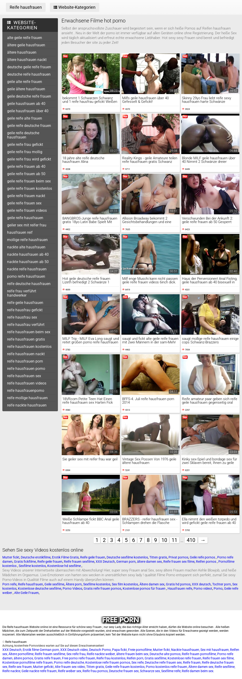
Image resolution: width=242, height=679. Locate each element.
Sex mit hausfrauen (214, 650)
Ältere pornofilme (21, 654)
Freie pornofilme (140, 650)
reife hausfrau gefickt (25, 310)
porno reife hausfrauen (26, 276)
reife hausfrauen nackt (26, 354)
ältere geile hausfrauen (26, 45)
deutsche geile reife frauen (29, 67)
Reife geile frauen (92, 557)
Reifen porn (135, 658)
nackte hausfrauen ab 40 (28, 254)
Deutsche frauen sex (124, 671)
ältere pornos (23, 658)
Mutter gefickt (43, 667)
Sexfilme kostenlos (32, 566)
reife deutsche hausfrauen (29, 283)
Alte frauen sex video (70, 667)
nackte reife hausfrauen (27, 269)
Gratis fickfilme (25, 561)
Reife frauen (192, 662)
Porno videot (203, 588)
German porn (126, 561)
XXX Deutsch (105, 561)
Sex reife (137, 662)
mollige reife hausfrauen (27, 240)
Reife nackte (11, 671)
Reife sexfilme (225, 667)
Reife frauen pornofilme (199, 654)
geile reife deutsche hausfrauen (23, 135)
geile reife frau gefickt (25, 144)
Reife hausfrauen (30, 584)
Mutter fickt (10, 557)
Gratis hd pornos (178, 584)
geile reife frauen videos (27, 210)
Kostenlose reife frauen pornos (107, 662)
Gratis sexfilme (155, 658)
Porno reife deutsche (69, 662)
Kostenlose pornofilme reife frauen (27, 662)
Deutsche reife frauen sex (163, 662)
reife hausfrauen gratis (26, 339)
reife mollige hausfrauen (27, 398)
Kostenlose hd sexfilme (64, 566)
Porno (218, 588)
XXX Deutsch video (74, 650)
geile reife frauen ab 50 (26, 174)
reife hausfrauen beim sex (28, 332)
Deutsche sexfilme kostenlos (127, 557)
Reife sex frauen (20, 667)
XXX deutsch (201, 584)
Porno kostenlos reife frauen (166, 667)
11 (174, 540)
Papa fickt (119, 650)
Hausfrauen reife (180, 588)
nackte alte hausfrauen (26, 247)
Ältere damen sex (151, 584)
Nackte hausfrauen (185, 650)
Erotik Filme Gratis (65, 557)
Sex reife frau (76, 654)
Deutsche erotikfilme (36, 557)
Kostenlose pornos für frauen (144, 588)
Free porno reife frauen (78, 658)
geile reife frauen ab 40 (26, 166)
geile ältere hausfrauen (26, 89)
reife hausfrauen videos (26, 383)
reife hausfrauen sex (24, 376)
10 (164, 540)
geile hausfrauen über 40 (27, 111)
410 (191, 540)
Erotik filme (31, 650)
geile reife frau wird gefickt (29, 159)
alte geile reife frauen (24, 37)
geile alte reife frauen (24, 81)
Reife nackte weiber (101, 654)
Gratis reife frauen (47, 658)
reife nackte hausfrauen (27, 405)
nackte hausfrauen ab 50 (28, 261)
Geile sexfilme (54, 584)
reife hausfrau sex (22, 317)
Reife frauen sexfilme (79, 561)
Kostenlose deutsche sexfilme (39, 588)
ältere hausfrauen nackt (27, 59)
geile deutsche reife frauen (29, 96)
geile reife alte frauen (24, 118)
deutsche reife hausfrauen (29, 74)
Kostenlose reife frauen (184, 658)
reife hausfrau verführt (25, 324)
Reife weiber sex (69, 671)
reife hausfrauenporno (25, 390)
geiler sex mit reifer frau (26, 225)
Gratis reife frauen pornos (102, 588)
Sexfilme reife (171, 671)
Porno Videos (72, 588)
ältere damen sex (149, 561)
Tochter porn (221, 584)
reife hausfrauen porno (26, 368)
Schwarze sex (150, 671)
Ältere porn (74, 584)
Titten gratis (158, 557)
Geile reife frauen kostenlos (125, 667)
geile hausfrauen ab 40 (26, 103)
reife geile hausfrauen (25, 302)
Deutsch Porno (100, 650)
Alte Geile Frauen (26, 593)
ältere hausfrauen (21, 52)
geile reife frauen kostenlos (29, 188)
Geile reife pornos (203, 557)
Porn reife (9, 584)
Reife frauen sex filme (178, 561)
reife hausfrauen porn (25, 361)
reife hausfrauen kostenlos (29, 346)
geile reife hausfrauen (25, 218)
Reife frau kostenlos (110, 658)
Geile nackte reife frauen (39, 671)
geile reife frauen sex (24, 203)
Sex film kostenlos (125, 584)
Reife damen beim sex (197, 671)
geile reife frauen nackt (26, 196)
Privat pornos (178, 557)
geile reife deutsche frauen (29, 125)
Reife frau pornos (95, 671)
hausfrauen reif (20, 232)
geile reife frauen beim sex (29, 181)
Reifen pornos (206, 561)
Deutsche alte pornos (165, 654)
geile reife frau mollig (24, 152)
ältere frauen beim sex (132, 654)
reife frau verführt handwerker (21, 293)
